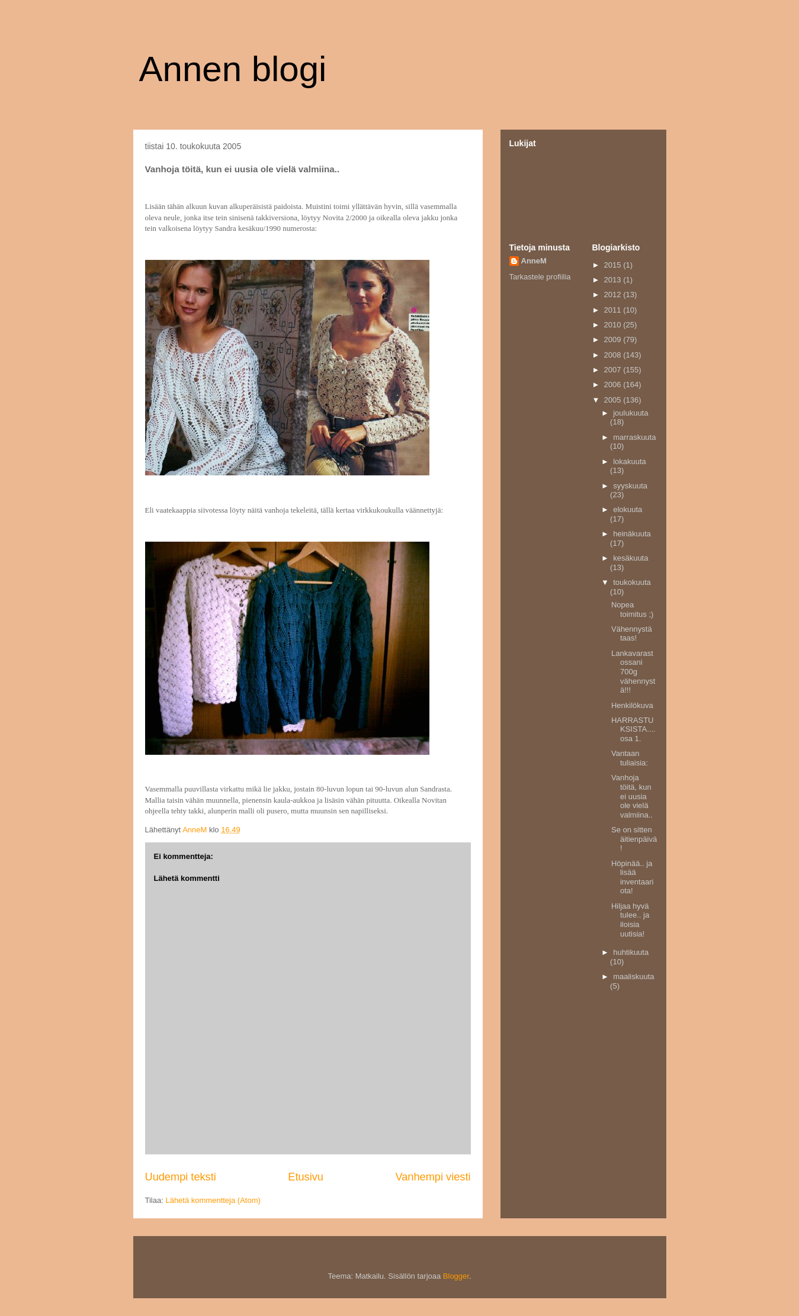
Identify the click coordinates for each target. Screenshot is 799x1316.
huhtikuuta (631, 952)
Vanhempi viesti (432, 1177)
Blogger (456, 1276)
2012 (614, 294)
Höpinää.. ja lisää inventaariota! (632, 877)
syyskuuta (630, 485)
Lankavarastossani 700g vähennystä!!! (633, 671)
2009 (614, 339)
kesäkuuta (630, 558)
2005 (614, 399)
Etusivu (305, 1177)
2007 (614, 369)
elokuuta (627, 509)
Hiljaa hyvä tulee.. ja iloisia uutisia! (630, 920)
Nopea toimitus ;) (632, 609)
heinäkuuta (632, 533)
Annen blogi (233, 69)
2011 (614, 309)
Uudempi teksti (180, 1177)
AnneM (534, 260)
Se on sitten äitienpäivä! (634, 838)
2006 (614, 384)
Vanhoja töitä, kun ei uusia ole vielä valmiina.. (632, 796)
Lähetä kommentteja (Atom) (212, 1200)
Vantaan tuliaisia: (629, 758)
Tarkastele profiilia (540, 276)
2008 (614, 354)
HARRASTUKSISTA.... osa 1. (633, 729)
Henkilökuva (632, 705)
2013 (614, 279)
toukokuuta (632, 582)
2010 (614, 324)
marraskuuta (634, 437)
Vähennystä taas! (631, 634)
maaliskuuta (633, 976)
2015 (614, 264)
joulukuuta (630, 412)
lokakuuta (629, 461)
